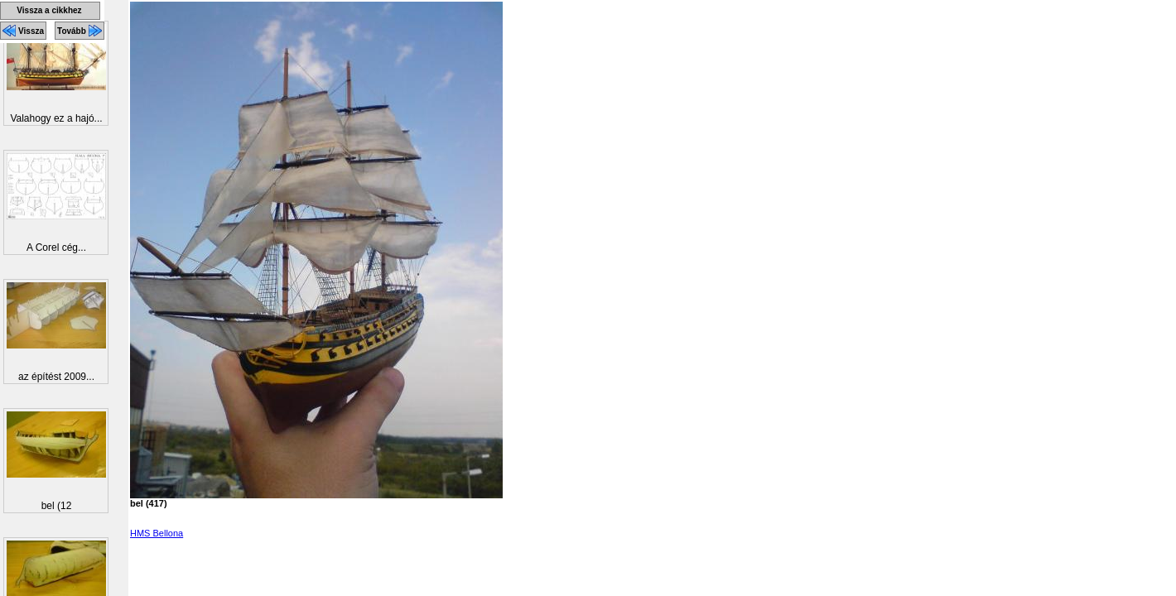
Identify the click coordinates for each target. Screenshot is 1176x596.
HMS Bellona (156, 533)
